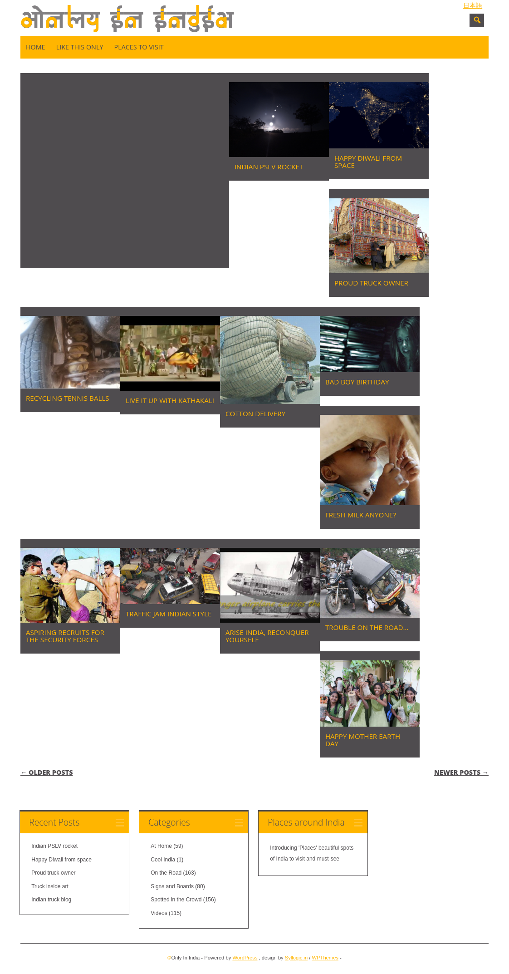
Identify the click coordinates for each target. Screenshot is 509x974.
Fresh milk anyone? (360, 514)
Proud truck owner (371, 282)
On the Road (166, 873)
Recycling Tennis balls (67, 398)
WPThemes (325, 957)
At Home (161, 846)
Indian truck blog (51, 899)
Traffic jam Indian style (169, 613)
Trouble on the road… (367, 627)
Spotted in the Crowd (176, 899)
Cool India (163, 859)
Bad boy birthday (357, 381)
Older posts (46, 772)
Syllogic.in (296, 957)
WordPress (244, 957)
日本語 (472, 5)
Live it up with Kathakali (170, 400)
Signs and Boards (172, 886)
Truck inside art (50, 886)
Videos (159, 913)
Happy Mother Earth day (362, 740)
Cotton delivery (255, 413)
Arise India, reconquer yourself (267, 636)
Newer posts (461, 772)
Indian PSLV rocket (269, 166)
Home (35, 47)
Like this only (79, 47)
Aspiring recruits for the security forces (65, 636)
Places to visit (138, 47)
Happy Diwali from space (368, 161)
